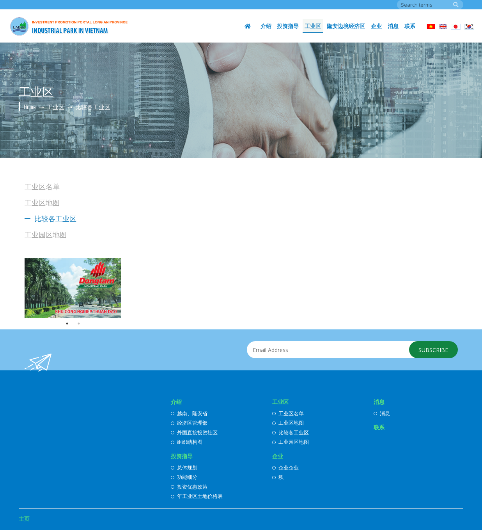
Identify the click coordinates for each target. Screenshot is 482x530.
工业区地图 (42, 202)
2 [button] (79, 323)
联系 (409, 26)
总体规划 (184, 467)
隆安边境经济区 (347, 26)
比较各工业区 (55, 218)
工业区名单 (42, 186)
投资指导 (290, 26)
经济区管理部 (189, 422)
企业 (377, 26)
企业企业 (285, 467)
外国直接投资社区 (194, 432)
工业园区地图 (46, 234)
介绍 (267, 26)
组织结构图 (186, 441)
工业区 (314, 26)
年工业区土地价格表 (197, 496)
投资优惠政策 (189, 486)
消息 (393, 26)
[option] (73, 288)
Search (456, 4)
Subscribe (433, 350)
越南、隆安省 (189, 413)
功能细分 (184, 476)
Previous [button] (19, 288)
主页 (24, 518)
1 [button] (67, 323)
